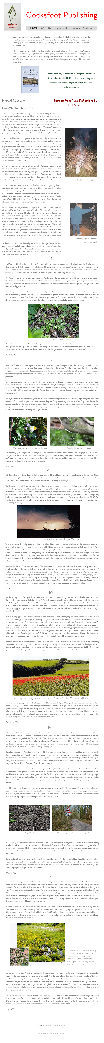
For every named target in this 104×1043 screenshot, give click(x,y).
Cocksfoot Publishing (61, 14)
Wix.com (62, 1033)
